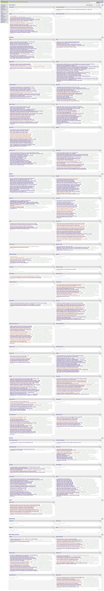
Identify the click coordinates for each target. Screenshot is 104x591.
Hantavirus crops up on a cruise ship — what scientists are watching (21, 20)
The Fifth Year (12, 205)
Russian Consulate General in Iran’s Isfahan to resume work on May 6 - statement (23, 387)
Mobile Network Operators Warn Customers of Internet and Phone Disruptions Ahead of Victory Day (26, 113)
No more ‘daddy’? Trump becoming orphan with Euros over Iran (20, 339)
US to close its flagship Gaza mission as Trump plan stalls (19, 565)
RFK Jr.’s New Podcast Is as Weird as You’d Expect (65, 493)
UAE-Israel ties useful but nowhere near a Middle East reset (66, 213)
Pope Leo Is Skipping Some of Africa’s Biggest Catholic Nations (20, 145)
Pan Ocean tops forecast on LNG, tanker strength (65, 97)
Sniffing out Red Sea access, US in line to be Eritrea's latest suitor (21, 326)
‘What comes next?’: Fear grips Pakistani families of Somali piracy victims (69, 182)
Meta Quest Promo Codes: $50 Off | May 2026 (64, 479)
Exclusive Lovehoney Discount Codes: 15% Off (64, 481)
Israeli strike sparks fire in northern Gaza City (64, 192)
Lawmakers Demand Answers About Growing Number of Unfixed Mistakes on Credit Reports (25, 304)
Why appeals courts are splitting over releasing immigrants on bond (68, 42)
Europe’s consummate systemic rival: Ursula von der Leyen (66, 209)
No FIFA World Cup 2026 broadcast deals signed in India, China (67, 179)
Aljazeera (57, 176)
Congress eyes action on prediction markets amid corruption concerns (68, 41)
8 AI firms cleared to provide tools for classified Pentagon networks (68, 559)
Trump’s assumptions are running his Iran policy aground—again (67, 558)
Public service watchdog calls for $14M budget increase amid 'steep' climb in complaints (71, 236)
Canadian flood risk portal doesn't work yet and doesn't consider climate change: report (70, 224)
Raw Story (58, 300)
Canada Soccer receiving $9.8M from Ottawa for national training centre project (69, 238)
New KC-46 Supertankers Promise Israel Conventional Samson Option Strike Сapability (71, 362)
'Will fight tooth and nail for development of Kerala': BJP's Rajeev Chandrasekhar (70, 70)
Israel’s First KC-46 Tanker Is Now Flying (16, 403)
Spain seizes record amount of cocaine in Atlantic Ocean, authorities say (21, 226)
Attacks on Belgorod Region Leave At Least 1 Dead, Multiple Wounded (21, 110)
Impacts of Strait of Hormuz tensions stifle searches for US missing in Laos (69, 584)
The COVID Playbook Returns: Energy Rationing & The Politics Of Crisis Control (69, 166)
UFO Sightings (58, 464)
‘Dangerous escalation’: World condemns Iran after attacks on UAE (68, 189)
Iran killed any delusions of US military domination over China (20, 340)
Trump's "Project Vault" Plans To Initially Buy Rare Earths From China (68, 158)
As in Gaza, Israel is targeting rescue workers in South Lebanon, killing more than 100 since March (26, 276)
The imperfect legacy (13, 16)
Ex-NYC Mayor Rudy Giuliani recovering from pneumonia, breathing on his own (70, 93)
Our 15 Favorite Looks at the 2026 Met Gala (64, 112)
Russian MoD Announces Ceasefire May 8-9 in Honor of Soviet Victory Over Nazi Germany (71, 360)
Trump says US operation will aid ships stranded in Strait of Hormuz (68, 586)
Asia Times (58, 198)
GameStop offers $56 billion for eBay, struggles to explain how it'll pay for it (69, 442)
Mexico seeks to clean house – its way (63, 43)
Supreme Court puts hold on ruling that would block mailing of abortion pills (22, 88)
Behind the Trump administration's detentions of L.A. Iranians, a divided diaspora (23, 98)
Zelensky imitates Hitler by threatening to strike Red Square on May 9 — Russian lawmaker (25, 384)
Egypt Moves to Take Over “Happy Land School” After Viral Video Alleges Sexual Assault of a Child (73, 247)
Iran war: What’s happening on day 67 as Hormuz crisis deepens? (67, 183)
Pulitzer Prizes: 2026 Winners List (62, 121)
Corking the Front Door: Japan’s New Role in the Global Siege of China (21, 540)
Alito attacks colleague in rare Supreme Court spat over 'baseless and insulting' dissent (70, 308)
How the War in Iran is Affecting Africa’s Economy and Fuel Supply (20, 134)
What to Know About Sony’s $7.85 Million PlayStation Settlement (67, 489)
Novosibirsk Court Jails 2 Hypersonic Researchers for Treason (20, 106)
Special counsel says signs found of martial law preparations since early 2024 (23, 431)
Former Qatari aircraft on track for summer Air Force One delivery (21, 559)
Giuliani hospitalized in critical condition (16, 93)
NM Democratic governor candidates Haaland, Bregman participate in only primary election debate (26, 510)
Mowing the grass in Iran (14, 256)
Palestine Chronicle (13, 281)
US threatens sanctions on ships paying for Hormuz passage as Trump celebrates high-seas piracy (73, 394)
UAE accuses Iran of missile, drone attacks (17, 164)
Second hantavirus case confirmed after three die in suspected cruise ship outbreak (24, 224)
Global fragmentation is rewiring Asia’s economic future (65, 212)
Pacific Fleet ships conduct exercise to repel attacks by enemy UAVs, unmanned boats (24, 391)
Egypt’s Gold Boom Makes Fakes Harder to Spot (65, 246)
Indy (1, 10)
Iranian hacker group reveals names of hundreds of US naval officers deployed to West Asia (72, 378)
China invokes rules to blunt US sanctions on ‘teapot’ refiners (67, 204)
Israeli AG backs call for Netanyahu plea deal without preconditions (68, 383)
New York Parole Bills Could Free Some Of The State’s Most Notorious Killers (69, 162)
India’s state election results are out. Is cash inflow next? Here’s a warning (69, 77)
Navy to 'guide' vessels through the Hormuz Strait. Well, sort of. (20, 327)
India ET (57, 61)
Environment (3, 9)
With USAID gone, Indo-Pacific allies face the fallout (65, 201)
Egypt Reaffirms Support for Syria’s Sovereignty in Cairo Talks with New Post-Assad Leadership (72, 248)
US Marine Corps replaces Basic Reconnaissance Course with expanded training (23, 567)
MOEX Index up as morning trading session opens (18, 393)
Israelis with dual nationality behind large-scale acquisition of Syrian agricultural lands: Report (71, 380)
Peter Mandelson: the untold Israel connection (17, 261)
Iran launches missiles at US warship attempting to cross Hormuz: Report (69, 387)
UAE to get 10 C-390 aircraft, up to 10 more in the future (66, 542)
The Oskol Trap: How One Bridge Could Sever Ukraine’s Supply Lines (21, 358)
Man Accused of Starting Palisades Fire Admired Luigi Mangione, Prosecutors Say (70, 113)
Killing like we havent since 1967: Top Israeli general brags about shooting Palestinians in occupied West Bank (74, 384)
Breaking (2, 8)
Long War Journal (59, 266)
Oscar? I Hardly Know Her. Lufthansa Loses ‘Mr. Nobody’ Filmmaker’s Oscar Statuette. (24, 122)
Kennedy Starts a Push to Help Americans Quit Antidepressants (67, 118)
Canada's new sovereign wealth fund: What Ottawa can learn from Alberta (69, 231)
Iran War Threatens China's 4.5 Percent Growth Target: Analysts (67, 161)
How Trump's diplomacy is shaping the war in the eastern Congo (21, 329)
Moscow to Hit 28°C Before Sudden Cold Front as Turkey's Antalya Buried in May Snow (71, 287)
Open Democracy (59, 273)
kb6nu (57, 527)
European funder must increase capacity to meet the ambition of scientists (22, 30)
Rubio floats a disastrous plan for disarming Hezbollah (18, 332)
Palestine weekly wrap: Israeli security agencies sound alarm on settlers (68, 178)
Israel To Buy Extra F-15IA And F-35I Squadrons (18, 409)
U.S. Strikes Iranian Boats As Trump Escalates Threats (19, 357)
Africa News (11, 176)
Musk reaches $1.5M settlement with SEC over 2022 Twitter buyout (67, 92)
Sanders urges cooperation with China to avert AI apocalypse (20, 335)
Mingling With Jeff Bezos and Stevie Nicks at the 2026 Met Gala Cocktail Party (69, 106)
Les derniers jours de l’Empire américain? (17, 207)
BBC (10, 221)
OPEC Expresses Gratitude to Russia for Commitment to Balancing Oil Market (69, 361)
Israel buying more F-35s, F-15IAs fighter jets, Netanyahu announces (68, 548)
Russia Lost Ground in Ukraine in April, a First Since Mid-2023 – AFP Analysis (23, 109)
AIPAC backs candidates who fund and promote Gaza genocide (20, 259)
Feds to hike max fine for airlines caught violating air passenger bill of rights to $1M (70, 237)
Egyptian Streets (59, 244)
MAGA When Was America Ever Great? (63, 296)
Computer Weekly (12, 446)
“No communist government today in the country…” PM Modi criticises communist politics (72, 69)
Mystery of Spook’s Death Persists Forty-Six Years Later (19, 247)
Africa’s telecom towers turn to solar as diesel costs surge (19, 188)
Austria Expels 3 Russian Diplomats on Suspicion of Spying (19, 112)
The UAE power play (13, 208)
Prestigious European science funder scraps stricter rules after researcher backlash (24, 31)
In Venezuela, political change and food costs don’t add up (66, 46)
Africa (10, 39)
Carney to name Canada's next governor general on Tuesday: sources (68, 225)
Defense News (12, 552)
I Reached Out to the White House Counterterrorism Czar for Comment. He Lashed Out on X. (25, 305)
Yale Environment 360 (60, 13)
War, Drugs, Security (3, 22)
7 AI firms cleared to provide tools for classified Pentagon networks (67, 560)
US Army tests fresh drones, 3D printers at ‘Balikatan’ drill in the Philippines (22, 568)
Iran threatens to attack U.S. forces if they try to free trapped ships (21, 430)
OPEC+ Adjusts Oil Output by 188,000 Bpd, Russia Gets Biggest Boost (68, 371)
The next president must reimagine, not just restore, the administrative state (69, 557)
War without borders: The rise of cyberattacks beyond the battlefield (68, 71)
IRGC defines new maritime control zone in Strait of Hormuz (67, 379)
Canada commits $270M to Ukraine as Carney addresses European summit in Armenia (71, 228)
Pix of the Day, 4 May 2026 (14, 189)
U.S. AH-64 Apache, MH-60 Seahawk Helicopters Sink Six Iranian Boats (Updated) (23, 402)
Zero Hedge (58, 150)
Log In (102, 1)
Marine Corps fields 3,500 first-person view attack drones (19, 564)
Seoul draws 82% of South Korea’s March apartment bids (66, 99)
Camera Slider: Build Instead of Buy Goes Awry (64, 449)
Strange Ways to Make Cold (61, 454)
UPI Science (11, 476)
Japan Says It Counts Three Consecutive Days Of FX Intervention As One (68, 167)
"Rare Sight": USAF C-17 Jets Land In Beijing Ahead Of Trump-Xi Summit (68, 160)
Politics (2, 15)
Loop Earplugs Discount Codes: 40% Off (63, 478)
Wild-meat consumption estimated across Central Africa (19, 24)
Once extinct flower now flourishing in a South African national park (21, 46)
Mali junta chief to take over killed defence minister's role (19, 44)
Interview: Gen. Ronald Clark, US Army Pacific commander (19, 561)
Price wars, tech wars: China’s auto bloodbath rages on (65, 215)
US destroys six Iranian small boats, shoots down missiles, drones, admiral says (23, 558)
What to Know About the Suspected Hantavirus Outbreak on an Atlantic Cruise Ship (70, 107)
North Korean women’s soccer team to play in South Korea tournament (21, 433)
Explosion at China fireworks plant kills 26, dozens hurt (66, 89)
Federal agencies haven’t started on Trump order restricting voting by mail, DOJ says (23, 506)
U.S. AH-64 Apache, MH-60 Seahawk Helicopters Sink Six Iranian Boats (21, 404)
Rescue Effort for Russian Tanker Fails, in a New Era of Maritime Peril (21, 142)
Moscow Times (12, 104)
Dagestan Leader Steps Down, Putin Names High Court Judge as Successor (22, 114)
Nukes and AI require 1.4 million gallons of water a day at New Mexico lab (22, 507)
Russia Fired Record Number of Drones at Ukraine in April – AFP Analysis (22, 119)
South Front (11, 353)
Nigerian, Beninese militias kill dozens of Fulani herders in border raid (21, 47)
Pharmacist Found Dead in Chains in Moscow (64, 293)
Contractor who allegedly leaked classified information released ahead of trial (23, 486)
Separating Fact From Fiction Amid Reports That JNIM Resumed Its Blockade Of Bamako (24, 203)
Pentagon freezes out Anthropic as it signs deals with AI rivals (20, 566)
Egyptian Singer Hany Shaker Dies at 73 (63, 249)
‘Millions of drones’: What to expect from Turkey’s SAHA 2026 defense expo (69, 543)
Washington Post (59, 414)
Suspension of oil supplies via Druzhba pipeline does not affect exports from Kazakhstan (24, 389)
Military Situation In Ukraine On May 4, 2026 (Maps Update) (19, 355)
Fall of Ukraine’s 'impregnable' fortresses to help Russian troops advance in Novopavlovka (25, 381)
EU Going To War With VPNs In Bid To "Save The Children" (66, 153)
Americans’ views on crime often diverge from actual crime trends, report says (22, 508)
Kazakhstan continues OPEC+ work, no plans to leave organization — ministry (22, 386)
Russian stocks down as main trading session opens (19, 388)
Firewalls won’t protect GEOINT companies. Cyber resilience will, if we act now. (70, 541)
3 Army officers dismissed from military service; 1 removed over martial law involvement (24, 152)
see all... (53, 11)
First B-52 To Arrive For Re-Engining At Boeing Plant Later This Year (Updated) (23, 406)
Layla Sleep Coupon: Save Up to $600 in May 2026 (65, 482)
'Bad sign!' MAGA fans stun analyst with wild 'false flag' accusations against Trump (70, 305)
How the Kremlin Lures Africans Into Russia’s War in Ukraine (19, 131)
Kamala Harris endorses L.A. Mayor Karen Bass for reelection (20, 89)
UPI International (12, 414)
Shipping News (4, 19)
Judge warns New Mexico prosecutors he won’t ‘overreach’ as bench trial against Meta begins (25, 504)
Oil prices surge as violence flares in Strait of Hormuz (65, 190)
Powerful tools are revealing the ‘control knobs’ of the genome (20, 32)
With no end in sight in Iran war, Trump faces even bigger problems (21, 67)
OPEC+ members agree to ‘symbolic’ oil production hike (66, 392)
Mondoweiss (11, 273)
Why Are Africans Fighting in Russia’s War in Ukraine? (19, 130)
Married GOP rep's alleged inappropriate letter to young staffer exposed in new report (71, 319)
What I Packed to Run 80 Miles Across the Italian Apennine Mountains (68, 495)
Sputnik (57, 353)
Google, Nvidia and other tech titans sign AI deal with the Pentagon (21, 96)
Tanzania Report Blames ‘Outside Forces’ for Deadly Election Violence (21, 143)
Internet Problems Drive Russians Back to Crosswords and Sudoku (68, 289)
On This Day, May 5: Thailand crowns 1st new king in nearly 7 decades (68, 91)
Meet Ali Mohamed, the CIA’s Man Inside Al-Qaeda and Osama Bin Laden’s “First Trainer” (24, 246)
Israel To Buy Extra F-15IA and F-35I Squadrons (18, 410)
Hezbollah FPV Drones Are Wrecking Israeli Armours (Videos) (20, 362)
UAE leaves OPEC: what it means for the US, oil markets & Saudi (20, 342)
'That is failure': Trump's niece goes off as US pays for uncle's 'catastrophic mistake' (70, 314)
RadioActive (3, 16)
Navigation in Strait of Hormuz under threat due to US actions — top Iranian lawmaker (24, 394)
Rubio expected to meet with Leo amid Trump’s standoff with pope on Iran (69, 424)
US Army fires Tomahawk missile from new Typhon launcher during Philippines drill (24, 555)
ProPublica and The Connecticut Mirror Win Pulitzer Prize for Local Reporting (22, 303)
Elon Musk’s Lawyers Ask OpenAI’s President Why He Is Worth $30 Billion (69, 120)
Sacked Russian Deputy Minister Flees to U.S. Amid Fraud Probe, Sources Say (22, 120)
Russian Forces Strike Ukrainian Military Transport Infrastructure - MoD (68, 364)
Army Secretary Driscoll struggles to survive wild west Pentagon (20, 337)
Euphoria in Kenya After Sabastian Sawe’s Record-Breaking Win (20, 136)
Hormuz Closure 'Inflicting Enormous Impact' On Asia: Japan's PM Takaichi (69, 165)
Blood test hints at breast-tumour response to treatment (19, 21)
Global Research (12, 574)
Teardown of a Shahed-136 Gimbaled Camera (64, 451)
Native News (3, 13)
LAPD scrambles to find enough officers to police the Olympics (20, 97)
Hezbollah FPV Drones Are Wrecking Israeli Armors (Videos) (19, 361)
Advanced (101, 2)
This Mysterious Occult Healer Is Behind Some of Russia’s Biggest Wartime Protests (24, 111)
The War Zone (12, 399)
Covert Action (11, 244)
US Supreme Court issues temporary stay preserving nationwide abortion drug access (24, 509)
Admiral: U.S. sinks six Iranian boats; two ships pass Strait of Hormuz (68, 100)
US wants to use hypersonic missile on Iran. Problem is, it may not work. (21, 334)
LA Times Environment (60, 7)
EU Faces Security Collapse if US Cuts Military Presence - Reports (67, 366)
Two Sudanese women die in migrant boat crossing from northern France (22, 56)
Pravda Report (58, 281)
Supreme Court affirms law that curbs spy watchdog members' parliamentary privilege (70, 235)
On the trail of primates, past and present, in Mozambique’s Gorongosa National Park (71, 45)
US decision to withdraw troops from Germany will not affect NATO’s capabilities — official (25, 380)
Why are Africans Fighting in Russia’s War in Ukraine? (19, 132)
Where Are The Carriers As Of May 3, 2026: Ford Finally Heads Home (21, 408)
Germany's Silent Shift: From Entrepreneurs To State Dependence (67, 152)
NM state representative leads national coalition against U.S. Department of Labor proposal (25, 505)
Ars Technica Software (60, 440)
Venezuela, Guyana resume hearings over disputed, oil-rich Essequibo (21, 428)
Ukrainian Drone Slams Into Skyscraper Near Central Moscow (20, 116)
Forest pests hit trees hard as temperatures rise (17, 22)
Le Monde (11, 266)
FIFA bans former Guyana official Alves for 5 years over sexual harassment (69, 184)
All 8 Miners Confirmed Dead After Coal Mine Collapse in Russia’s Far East (22, 115)
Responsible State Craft (13, 323)
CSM (57, 39)
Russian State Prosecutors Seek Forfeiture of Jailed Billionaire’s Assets (21, 121)
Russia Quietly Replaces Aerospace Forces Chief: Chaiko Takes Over (68, 290)
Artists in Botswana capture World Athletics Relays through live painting (22, 182)
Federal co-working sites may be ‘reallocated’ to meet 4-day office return (69, 232)
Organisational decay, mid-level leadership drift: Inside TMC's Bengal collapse (70, 80)
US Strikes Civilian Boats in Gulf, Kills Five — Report (65, 358)
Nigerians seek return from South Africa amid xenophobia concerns (21, 43)
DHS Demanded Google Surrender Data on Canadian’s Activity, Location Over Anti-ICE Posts (72, 491)
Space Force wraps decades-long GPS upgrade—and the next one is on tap (69, 561)
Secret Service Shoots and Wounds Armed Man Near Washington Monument (69, 116)
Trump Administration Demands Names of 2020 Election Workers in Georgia (69, 114)
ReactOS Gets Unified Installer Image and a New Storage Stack (67, 459)
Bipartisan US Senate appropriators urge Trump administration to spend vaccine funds (24, 511)
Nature (10, 13)
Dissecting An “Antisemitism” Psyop (16, 204)
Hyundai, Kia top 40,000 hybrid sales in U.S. (64, 98)
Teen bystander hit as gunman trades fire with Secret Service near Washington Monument (71, 316)
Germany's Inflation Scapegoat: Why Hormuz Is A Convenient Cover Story (69, 156)
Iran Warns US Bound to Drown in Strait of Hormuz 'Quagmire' (67, 363)
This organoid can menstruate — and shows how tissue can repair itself (22, 18)
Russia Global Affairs (60, 323)
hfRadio (10, 527)
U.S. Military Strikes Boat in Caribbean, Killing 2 (64, 109)
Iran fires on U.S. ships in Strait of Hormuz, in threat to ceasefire (67, 418)
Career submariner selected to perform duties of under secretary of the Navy (22, 557)
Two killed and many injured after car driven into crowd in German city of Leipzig (23, 223)
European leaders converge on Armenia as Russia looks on (20, 228)
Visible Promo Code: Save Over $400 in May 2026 (65, 483)
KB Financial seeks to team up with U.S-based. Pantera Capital (20, 429)
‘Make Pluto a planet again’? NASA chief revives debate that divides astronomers (23, 25)
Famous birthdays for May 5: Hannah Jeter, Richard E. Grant (67, 90)
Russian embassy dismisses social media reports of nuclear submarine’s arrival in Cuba (24, 390)
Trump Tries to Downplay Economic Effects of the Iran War (66, 115)
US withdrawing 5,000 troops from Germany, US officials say (19, 563)
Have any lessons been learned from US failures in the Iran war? (67, 205)
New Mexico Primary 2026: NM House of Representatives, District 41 (21, 512)
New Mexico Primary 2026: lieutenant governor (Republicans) (20, 513)
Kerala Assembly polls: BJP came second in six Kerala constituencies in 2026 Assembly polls (72, 67)
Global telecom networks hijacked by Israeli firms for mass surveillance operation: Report (71, 381)
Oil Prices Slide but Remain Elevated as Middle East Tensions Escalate (68, 108)
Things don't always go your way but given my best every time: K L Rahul (69, 74)
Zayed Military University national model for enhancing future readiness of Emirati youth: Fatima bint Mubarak (27, 66)
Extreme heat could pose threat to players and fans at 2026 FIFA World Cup (22, 50)
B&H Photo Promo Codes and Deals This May (64, 480)
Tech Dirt (11, 464)
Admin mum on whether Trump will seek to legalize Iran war (66, 563)
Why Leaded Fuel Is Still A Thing (62, 456)
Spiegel (57, 127)
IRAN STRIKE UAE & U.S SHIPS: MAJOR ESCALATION (19, 201)
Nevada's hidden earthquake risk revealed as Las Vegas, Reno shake (21, 92)
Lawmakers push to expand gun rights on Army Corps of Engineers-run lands (69, 578)
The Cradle (58, 376)
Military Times (58, 574)
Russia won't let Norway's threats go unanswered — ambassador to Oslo (22, 392)
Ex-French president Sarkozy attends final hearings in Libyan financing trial (22, 41)
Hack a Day (58, 446)
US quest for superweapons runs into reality (17, 330)
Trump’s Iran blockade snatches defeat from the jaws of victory (20, 331)
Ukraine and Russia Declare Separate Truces (17, 108)
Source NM (11, 502)
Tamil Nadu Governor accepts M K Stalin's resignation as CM (67, 65)
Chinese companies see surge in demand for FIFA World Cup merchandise (22, 54)
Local (2, 12)
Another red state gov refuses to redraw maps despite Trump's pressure (69, 310)
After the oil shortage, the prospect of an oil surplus (65, 208)
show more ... (12, 10)
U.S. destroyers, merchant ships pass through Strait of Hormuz (67, 420)
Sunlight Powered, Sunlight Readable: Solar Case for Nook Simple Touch (68, 452)
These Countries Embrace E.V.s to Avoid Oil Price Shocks (19, 133)
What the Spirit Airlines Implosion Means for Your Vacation (66, 488)
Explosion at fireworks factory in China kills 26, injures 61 (66, 181)
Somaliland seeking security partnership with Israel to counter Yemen (68, 393)
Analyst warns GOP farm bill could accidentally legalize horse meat (67, 312)
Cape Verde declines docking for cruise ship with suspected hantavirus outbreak (23, 494)
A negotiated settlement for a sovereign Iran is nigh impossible (20, 200)
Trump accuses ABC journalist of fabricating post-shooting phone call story (69, 318)
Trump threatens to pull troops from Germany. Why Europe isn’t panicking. (69, 44)
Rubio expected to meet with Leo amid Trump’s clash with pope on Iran (68, 423)
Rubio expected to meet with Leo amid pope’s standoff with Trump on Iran (68, 425)
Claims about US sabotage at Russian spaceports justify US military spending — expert (24, 378)
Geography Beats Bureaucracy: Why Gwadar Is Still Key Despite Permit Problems (70, 355)
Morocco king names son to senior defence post (18, 55)
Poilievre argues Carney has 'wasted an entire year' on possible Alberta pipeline (69, 230)
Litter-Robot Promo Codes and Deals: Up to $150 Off (65, 485)
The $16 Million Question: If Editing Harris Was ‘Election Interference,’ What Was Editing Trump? (25, 470)
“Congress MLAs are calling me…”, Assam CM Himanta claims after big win (69, 75)
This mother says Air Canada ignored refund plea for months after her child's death (70, 229)
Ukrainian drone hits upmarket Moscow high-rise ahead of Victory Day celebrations (24, 227)
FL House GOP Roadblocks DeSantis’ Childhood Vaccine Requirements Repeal (23, 471)
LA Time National (12, 84)
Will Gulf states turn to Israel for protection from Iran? (18, 333)
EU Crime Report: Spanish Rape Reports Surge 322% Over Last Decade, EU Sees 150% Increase (72, 154)
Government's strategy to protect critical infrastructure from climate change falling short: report (72, 226)
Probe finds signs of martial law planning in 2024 (65, 95)
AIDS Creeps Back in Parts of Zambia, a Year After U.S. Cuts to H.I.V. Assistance (23, 139)
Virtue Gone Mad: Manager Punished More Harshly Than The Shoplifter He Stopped (70, 164)
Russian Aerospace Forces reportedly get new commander (66, 269)
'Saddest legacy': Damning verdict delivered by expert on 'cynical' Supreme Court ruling (71, 307)
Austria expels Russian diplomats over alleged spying (19, 426)
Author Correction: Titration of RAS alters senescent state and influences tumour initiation (25, 19)
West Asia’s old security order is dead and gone (64, 211)
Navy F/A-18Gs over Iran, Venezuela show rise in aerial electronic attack (68, 556)
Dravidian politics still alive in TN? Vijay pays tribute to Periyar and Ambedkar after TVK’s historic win (73, 72)
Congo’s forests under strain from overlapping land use (19, 49)
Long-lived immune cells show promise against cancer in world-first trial (22, 28)
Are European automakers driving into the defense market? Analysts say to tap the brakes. (71, 547)
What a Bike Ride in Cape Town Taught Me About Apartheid (66, 110)
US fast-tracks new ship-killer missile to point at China (66, 203)
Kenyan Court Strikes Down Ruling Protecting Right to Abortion (20, 141)
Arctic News (11, 7)
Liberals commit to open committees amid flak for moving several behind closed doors (70, 234)
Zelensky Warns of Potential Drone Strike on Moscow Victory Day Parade (68, 295)
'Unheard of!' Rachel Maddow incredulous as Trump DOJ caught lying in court (69, 306)
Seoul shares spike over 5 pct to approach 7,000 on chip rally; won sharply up (23, 432)
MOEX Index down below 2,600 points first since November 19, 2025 (21, 379)
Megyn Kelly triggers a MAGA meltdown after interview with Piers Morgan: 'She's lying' (71, 304)
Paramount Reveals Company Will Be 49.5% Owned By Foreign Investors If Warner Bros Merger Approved (27, 472)
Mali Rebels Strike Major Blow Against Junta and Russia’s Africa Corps (21, 137)
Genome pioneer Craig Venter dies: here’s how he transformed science (21, 29)
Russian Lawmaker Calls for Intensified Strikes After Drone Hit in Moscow (69, 291)
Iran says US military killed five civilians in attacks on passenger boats (68, 185)
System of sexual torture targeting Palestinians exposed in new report (21, 258)
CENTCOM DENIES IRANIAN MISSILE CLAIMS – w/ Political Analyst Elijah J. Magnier (24, 202)
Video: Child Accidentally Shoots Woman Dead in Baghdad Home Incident (69, 285)
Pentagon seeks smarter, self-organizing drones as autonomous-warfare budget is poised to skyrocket (73, 555)
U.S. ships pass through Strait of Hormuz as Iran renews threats (67, 419)
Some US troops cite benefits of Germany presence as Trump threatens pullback (23, 569)
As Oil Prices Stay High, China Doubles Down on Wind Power (67, 111)
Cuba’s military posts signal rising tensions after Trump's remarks (21, 425)
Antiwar (10, 536)
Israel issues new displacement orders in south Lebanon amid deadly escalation (69, 389)
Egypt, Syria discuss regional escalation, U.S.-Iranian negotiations (21, 68)
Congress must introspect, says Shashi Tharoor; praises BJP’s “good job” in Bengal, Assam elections (74, 76)
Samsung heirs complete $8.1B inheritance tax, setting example (20, 161)
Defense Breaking (59, 536)
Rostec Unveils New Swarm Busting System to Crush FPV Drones (67, 356)
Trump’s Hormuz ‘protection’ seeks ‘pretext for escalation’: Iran (67, 207)
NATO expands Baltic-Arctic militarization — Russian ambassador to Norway (22, 385)
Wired (57, 476)
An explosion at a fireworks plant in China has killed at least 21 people (68, 188)
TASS (10, 376)
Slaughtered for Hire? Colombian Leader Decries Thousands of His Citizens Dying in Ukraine (71, 357)
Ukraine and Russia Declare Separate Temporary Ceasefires (20, 107)
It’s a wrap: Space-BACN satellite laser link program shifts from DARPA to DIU (69, 544)
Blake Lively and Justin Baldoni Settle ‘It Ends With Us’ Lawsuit (67, 119)
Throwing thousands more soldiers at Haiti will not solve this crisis (21, 336)
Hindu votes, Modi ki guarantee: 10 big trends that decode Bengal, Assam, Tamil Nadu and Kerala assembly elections (76, 68)
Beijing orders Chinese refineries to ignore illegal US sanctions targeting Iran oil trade (71, 385)
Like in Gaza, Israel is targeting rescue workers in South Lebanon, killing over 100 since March (25, 277)
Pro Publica (11, 300)
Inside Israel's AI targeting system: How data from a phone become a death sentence (23, 91)
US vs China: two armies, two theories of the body (65, 214)
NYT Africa (11, 127)
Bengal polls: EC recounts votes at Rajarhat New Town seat (66, 79)
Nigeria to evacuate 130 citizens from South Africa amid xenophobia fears (22, 52)
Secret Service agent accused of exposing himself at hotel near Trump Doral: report (70, 313)
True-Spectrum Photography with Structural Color (65, 458)
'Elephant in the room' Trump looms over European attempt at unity (21, 225)
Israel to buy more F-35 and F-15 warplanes (17, 560)
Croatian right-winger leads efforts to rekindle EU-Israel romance (21, 260)
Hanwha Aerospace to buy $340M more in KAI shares (65, 94)
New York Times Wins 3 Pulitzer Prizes (63, 122)
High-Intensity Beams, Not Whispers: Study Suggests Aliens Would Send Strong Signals (71, 168)
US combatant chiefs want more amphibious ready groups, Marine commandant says (24, 570)
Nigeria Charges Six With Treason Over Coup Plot (18, 146)
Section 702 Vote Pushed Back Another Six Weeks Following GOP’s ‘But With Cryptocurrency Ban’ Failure (27, 468)
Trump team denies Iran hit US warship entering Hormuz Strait (67, 206)
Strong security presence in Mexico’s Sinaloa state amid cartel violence (68, 191)
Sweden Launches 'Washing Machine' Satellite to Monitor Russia (67, 294)
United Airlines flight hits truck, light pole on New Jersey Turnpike (21, 483)
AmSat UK (11, 520)
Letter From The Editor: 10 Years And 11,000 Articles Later (19, 401)
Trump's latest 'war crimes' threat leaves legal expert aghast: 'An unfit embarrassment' (70, 303)
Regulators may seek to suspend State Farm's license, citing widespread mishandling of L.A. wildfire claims (74, 9)
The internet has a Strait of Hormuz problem (64, 202)
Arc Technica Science (13, 440)
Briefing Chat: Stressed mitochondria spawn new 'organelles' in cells (21, 27)
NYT (57, 104)
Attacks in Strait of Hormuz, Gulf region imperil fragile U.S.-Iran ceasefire (68, 417)
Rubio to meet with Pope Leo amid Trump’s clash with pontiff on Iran (67, 421)
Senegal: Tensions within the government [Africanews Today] (20, 45)
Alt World (11, 198)
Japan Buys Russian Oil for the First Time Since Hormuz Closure (21, 118)
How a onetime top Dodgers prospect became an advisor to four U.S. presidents (23, 90)
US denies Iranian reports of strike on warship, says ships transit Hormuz (69, 585)
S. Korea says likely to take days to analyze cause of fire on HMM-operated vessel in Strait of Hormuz (73, 88)
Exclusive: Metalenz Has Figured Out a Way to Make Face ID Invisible (68, 492)
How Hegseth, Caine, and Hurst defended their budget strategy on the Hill (68, 540)
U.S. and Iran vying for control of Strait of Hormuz (18, 65)
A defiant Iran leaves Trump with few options (17, 95)
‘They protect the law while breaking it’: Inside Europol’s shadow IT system (22, 449)
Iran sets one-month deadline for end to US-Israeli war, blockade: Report (68, 391)
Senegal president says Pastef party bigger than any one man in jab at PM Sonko (23, 48)
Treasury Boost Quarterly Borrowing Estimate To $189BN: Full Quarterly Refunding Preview (72, 169)
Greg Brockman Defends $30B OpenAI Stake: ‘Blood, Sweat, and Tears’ (68, 487)
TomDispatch (58, 399)
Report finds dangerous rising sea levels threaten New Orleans (67, 315)
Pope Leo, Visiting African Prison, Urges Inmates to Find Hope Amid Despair (22, 144)
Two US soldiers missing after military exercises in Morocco (20, 58)
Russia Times (11, 346)
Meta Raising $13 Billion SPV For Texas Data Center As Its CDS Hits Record (69, 157)
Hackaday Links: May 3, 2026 (61, 460)
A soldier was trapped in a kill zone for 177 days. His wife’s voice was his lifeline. (70, 426)
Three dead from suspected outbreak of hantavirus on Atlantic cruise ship (22, 57)
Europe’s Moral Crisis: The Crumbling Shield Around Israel (20, 541)
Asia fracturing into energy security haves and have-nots (66, 200)
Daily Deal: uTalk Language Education (16, 469)
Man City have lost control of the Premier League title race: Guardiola (68, 186)
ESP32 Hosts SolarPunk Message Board (63, 455)
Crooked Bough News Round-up (18, 2)
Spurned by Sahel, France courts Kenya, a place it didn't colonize (20, 328)
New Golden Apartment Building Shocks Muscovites (65, 288)
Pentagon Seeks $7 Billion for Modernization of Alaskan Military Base (68, 367)
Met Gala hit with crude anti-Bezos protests (64, 317)
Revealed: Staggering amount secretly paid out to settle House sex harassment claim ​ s (71, 311)
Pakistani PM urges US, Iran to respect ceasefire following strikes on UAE (22, 383)
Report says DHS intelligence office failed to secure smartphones (21, 162)
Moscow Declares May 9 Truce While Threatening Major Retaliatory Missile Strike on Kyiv (71, 284)
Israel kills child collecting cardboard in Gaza (17, 257)
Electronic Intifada (12, 254)
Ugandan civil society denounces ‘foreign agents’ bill (19, 42)
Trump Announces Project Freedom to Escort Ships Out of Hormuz (68, 370)
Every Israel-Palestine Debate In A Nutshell (17, 206)
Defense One (58, 552)
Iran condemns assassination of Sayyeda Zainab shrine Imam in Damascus (69, 390)
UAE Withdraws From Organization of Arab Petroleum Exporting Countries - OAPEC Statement (72, 369)
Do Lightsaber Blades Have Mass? (62, 494)
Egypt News (11, 61)
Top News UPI (12, 150)
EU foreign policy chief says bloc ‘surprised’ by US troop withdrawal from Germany (70, 386)
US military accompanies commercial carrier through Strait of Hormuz (21, 556)
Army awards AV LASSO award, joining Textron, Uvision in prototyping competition (70, 546)
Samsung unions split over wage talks (63, 96)
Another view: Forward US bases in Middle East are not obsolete (20, 338)
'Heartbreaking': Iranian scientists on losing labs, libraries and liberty (21, 26)
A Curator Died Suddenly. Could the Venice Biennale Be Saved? (20, 135)
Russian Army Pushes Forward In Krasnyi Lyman (18, 356)
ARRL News (58, 520)
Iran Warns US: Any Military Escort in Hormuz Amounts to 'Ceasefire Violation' (69, 368)
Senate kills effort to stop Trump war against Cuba (18, 341)
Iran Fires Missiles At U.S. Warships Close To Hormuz (19, 360)
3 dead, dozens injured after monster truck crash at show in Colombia (21, 427)
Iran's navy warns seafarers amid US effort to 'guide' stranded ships (21, 51)
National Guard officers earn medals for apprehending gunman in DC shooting (69, 580)
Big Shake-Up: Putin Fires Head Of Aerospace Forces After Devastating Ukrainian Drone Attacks (72, 155)
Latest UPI (58, 84)
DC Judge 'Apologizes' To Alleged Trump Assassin (65, 159)
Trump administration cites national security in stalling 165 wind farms (21, 442)
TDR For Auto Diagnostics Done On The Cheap (64, 457)
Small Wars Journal (59, 346)
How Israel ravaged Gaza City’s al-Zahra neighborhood (19, 262)
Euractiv (57, 254)
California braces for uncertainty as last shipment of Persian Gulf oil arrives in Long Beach (25, 94)
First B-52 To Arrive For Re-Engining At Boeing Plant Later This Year (21, 407)
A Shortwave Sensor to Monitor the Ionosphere (64, 453)
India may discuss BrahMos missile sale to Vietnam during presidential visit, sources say (71, 73)
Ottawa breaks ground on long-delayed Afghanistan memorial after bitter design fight (71, 223)
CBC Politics (58, 221)
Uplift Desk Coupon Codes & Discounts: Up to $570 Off (66, 486)
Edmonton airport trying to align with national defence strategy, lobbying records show (70, 227)
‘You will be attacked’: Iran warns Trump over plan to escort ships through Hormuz (70, 388)
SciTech (2, 18)
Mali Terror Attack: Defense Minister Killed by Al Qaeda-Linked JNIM (21, 138)
